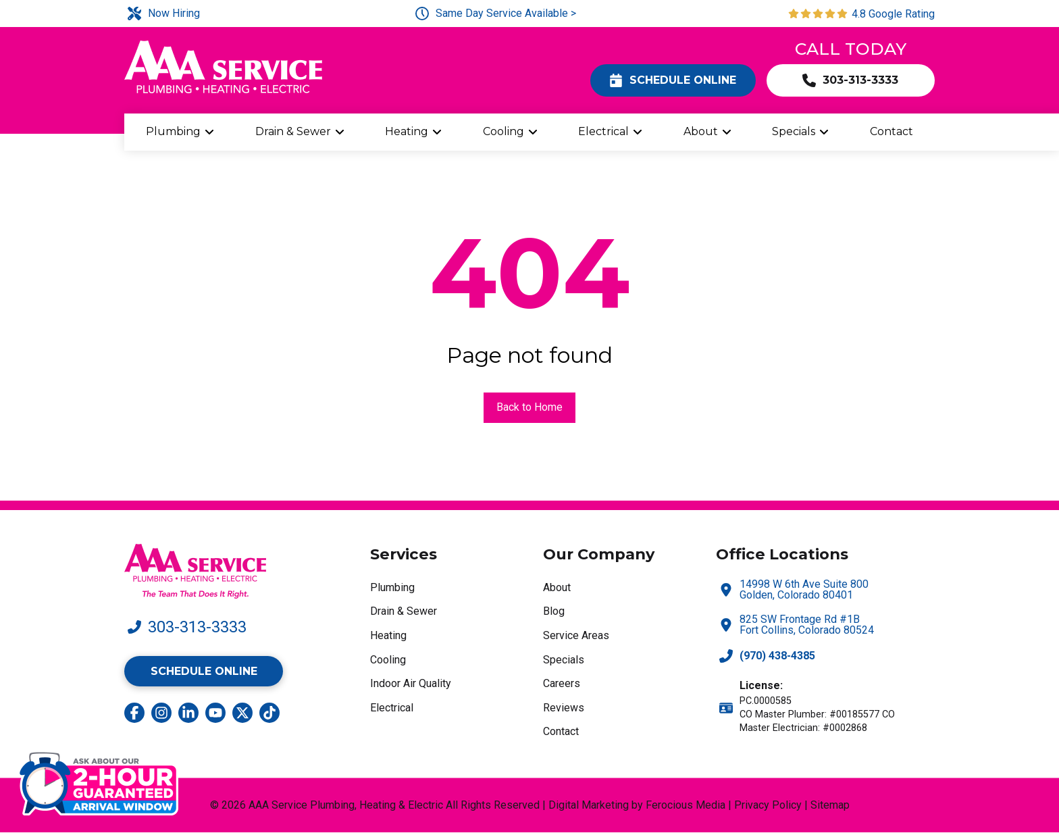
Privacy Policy (768, 805)
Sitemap (830, 805)
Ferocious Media (685, 805)
